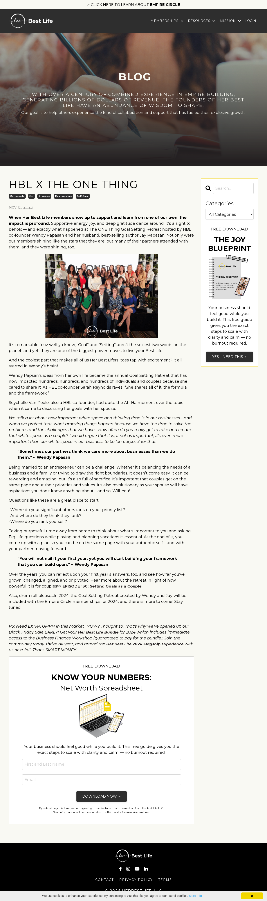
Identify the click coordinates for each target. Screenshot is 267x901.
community (17, 196)
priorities (44, 196)
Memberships (167, 21)
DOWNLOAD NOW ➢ (101, 797)
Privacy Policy (136, 880)
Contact (104, 880)
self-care (82, 196)
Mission (230, 21)
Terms (165, 880)
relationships (63, 196)
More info (195, 895)
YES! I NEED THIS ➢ (229, 357)
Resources (201, 21)
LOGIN (250, 21)
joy (31, 196)
